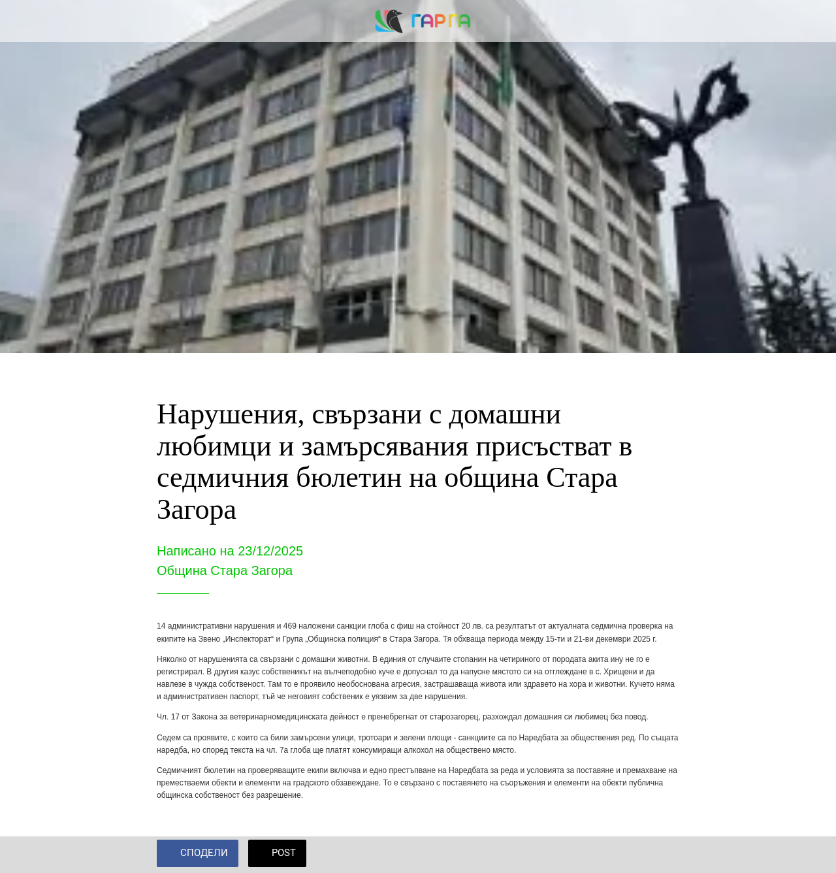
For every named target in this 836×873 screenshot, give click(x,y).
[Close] (21, 21)
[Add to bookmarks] (663, 854)
